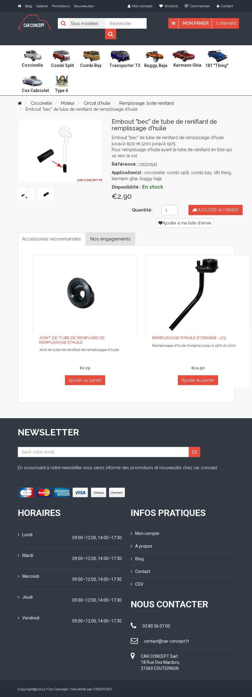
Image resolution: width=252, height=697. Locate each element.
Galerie (42, 6)
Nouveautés (84, 6)
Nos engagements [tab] (113, 239)
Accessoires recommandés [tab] (53, 239)
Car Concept (57, 688)
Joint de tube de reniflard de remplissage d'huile (85, 340)
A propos (141, 545)
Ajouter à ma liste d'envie (184, 223)
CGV (137, 583)
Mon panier (196, 23)
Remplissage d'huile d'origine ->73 (188, 338)
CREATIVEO (102, 688)
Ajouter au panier (215, 210)
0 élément (226, 23)
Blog (28, 6)
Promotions (61, 6)
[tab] (25, 193)
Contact (225, 6)
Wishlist (168, 6)
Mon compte (140, 6)
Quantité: (142, 210)
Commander (197, 6)
